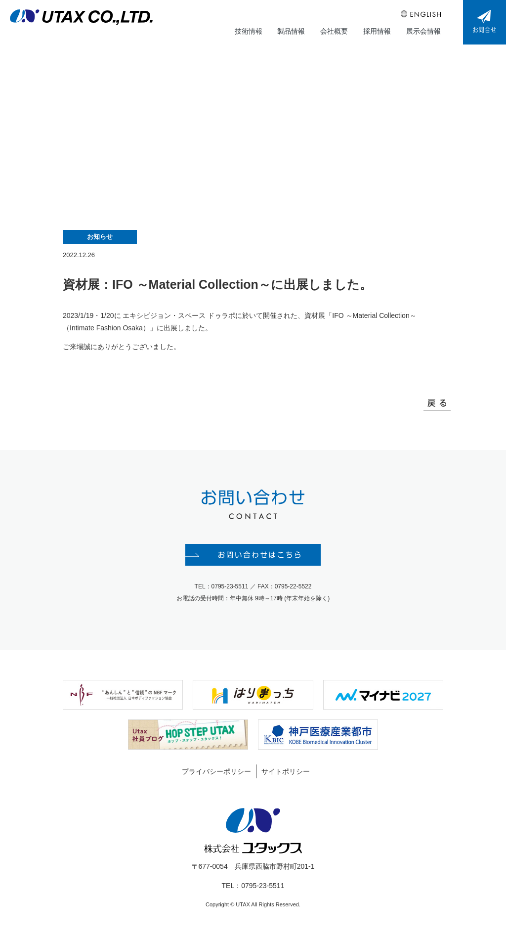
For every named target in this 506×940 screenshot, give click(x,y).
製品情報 (292, 30)
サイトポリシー (285, 776)
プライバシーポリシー (216, 776)
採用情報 (377, 30)
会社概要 (335, 30)
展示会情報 (423, 30)
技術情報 (250, 30)
